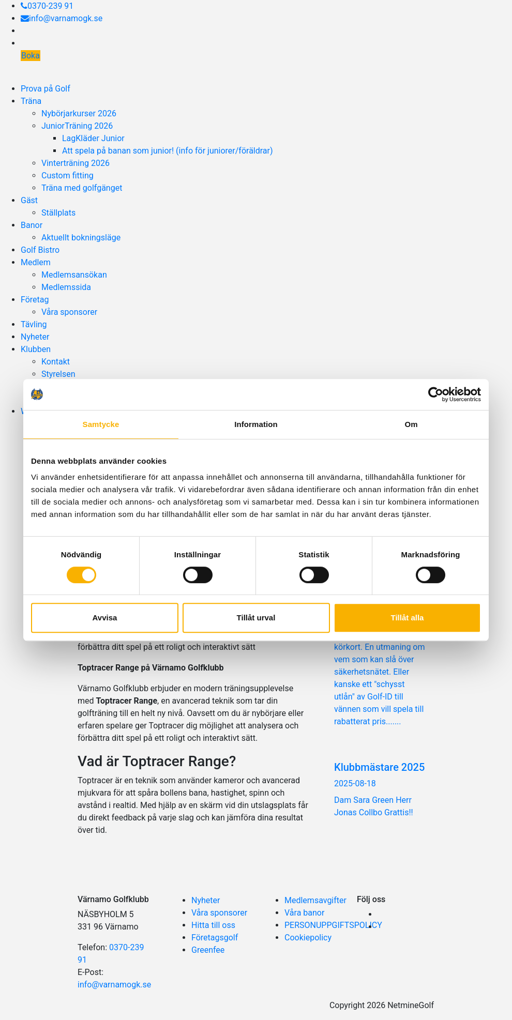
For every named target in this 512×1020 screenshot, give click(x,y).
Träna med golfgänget (81, 188)
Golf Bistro (40, 250)
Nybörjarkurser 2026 (78, 113)
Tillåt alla (407, 617)
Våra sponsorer (69, 312)
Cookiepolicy (308, 937)
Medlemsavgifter (315, 900)
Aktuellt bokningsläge (81, 237)
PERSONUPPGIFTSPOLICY (333, 925)
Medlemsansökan (74, 275)
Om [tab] (410, 424)
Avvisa (105, 617)
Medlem (36, 262)
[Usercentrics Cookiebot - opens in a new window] (435, 394)
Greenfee (207, 950)
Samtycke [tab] (101, 424)
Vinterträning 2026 (75, 163)
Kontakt (55, 362)
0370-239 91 (47, 6)
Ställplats (58, 213)
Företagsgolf (214, 937)
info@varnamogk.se (61, 18)
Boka (30, 55)
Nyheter (35, 337)
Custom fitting (67, 175)
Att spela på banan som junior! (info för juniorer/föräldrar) (167, 151)
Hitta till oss (213, 925)
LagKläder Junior (93, 138)
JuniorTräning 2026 (77, 126)
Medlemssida (66, 287)
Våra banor (304, 913)
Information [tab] (256, 424)
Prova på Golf (45, 89)
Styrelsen (58, 374)
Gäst (29, 200)
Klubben (36, 349)
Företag (35, 300)
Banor (31, 225)
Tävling (34, 324)
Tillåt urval (256, 617)
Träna (31, 101)
